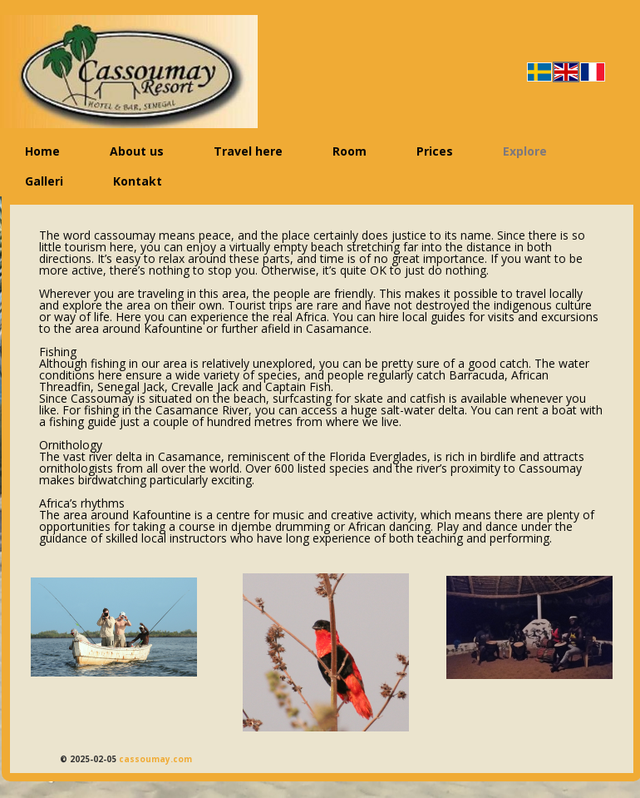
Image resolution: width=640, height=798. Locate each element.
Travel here (248, 151)
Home (42, 151)
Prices (434, 151)
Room (349, 151)
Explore (525, 151)
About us (137, 151)
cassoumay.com (155, 759)
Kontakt (137, 181)
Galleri (44, 181)
